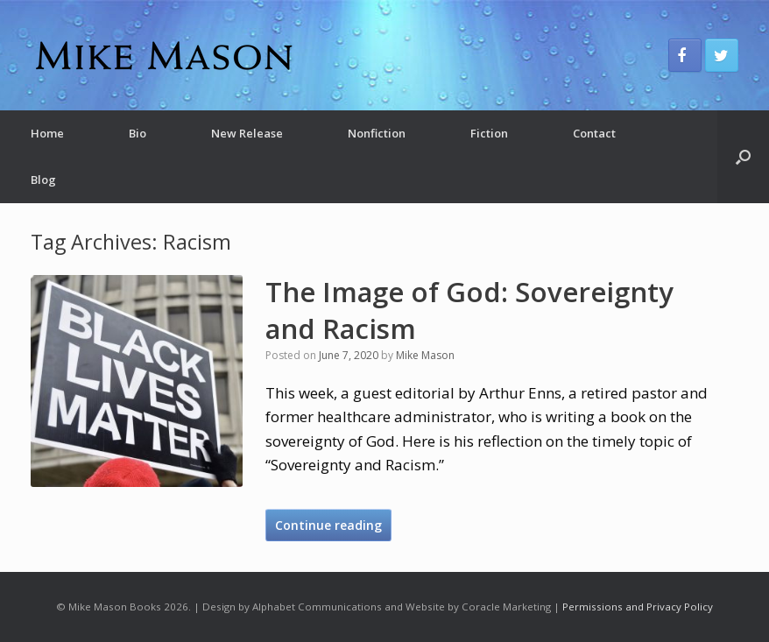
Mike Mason (425, 355)
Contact (594, 133)
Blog (43, 179)
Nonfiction (377, 133)
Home (47, 133)
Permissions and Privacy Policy (637, 606)
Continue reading (328, 525)
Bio (137, 133)
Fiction (489, 133)
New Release (247, 133)
